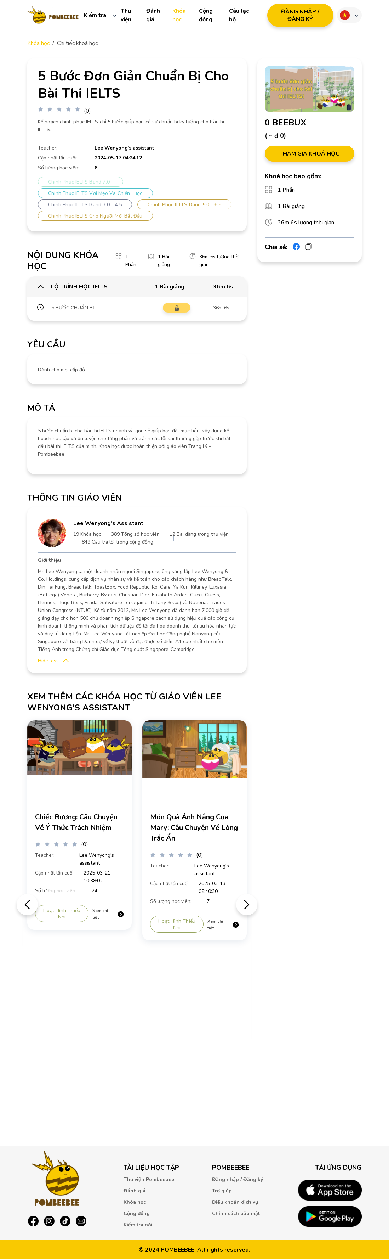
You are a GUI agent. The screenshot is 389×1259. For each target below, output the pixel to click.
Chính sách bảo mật (236, 1213)
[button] (53, 660)
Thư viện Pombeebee (149, 1179)
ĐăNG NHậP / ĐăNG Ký (300, 15)
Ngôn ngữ (345, 15)
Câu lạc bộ (239, 15)
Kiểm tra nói (138, 1224)
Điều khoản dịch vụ (235, 1202)
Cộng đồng (206, 15)
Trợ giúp (222, 1190)
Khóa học (179, 15)
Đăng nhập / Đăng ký (237, 1179)
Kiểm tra (95, 15)
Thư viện (126, 15)
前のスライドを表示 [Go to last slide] (27, 904)
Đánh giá (153, 15)
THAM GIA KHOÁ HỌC (309, 154)
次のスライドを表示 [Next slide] (246, 904)
